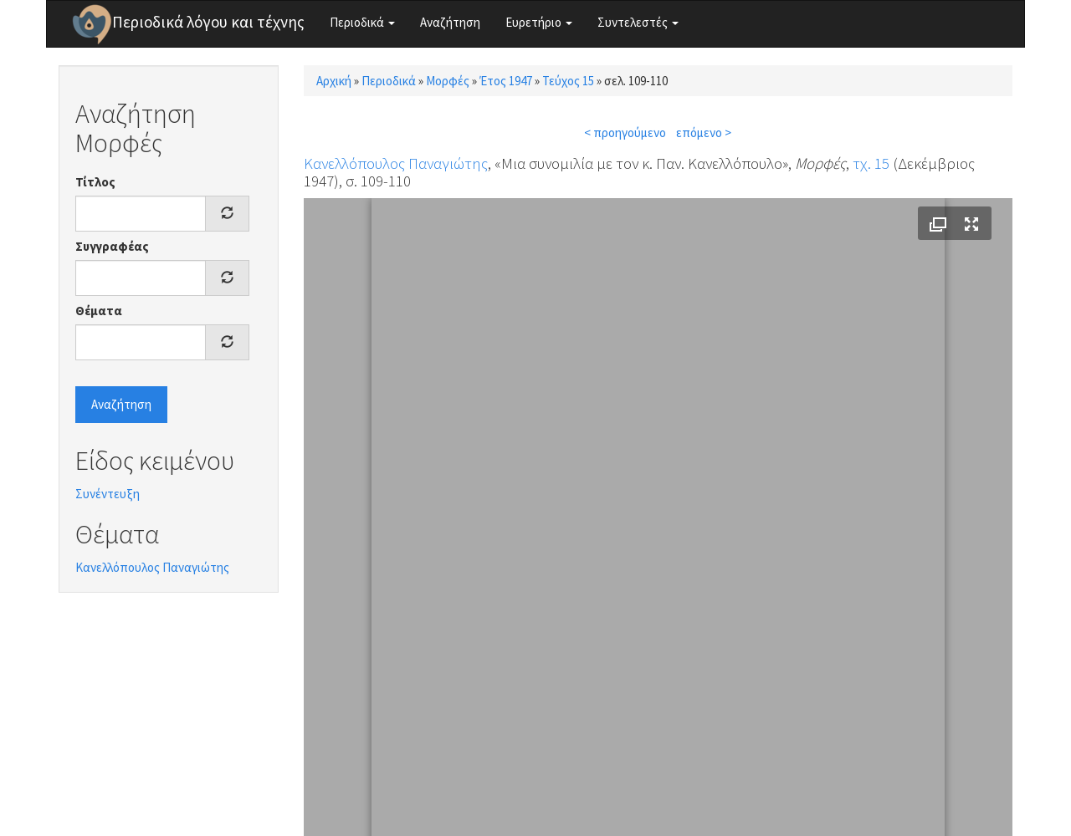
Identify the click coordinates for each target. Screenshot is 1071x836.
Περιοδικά (362, 22)
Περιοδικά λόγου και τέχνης (208, 22)
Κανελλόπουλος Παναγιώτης (152, 567)
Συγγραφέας (112, 246)
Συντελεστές (638, 22)
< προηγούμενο (625, 132)
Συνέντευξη (107, 494)
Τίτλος (95, 182)
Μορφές (447, 81)
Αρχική (333, 81)
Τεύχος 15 (568, 81)
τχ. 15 (871, 163)
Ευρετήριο (538, 22)
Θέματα (98, 311)
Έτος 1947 (505, 81)
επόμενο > (703, 132)
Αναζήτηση (450, 22)
